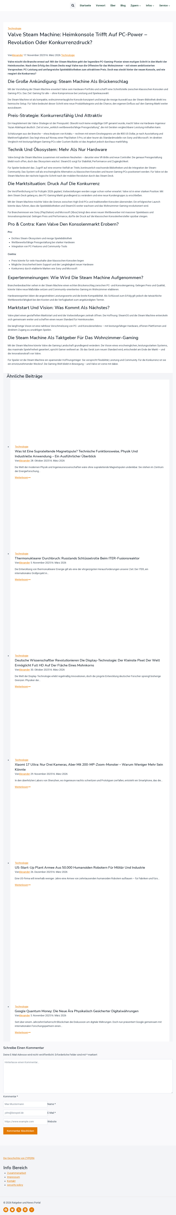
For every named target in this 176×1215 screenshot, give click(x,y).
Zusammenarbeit (16, 1173)
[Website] (25, 1122)
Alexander (17, 55)
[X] (18, 1209)
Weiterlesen (23, 477)
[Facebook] (5, 1209)
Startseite (85, 5)
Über (113, 5)
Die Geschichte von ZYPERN (18, 1158)
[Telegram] (31, 1209)
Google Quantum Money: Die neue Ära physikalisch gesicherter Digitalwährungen (77, 1011)
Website (52, 1121)
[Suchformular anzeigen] (73, 5)
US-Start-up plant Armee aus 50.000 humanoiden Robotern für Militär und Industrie (80, 867)
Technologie (14, 28)
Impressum (13, 1177)
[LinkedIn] (25, 1209)
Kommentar (10, 1096)
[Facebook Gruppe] (12, 1209)
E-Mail (51, 1112)
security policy (15, 1184)
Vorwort (100, 5)
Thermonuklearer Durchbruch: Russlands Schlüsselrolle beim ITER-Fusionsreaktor (77, 558)
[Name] (25, 1104)
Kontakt (11, 1181)
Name (51, 1104)
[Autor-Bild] (88, 49)
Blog (123, 5)
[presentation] (89, 410)
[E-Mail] (25, 1113)
